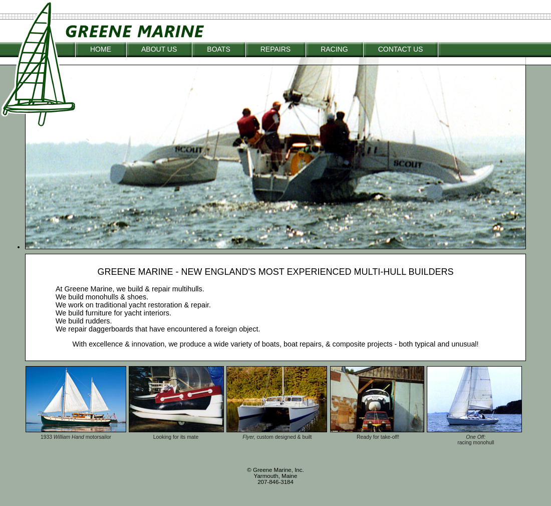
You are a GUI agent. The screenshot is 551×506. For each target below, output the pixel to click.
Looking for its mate (175, 437)
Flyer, (249, 437)
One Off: (475, 437)
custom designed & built (284, 437)
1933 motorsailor (76, 437)
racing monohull (475, 442)
